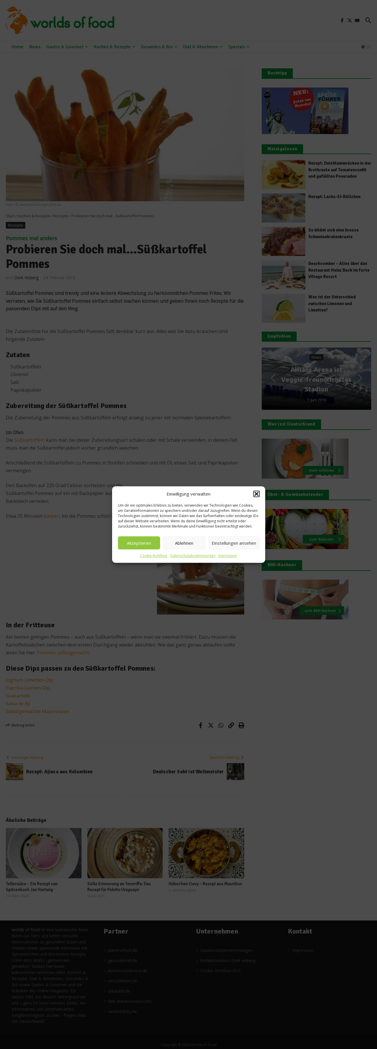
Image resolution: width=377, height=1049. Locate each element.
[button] (256, 494)
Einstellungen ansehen (234, 543)
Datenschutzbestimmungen (192, 555)
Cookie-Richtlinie (153, 555)
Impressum (227, 555)
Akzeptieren (139, 543)
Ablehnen (184, 543)
